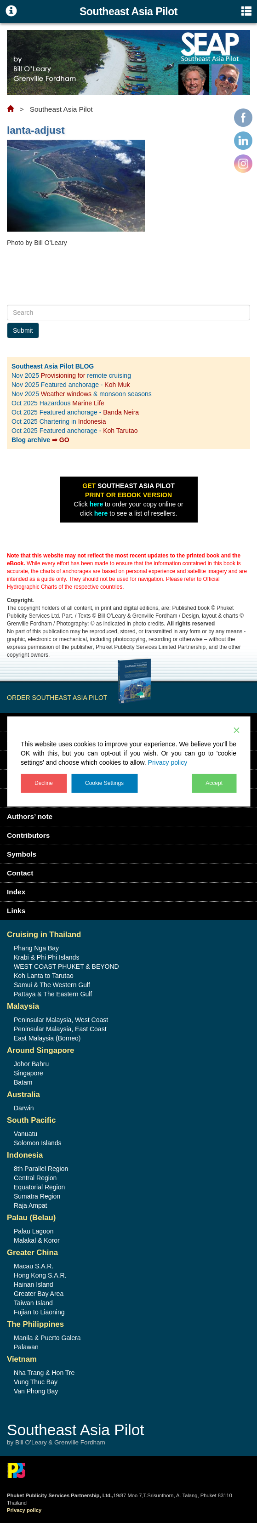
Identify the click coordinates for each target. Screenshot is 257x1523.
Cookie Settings (104, 783)
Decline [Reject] (43, 783)
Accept (214, 783)
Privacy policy (168, 762)
